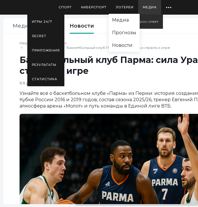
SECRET (39, 36)
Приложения (46, 50)
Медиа (150, 7)
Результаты (44, 65)
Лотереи (125, 7)
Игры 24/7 (42, 22)
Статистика (44, 79)
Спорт (65, 7)
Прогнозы (124, 32)
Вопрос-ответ (145, 21)
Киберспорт (94, 7)
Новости (82, 26)
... (169, 5)
